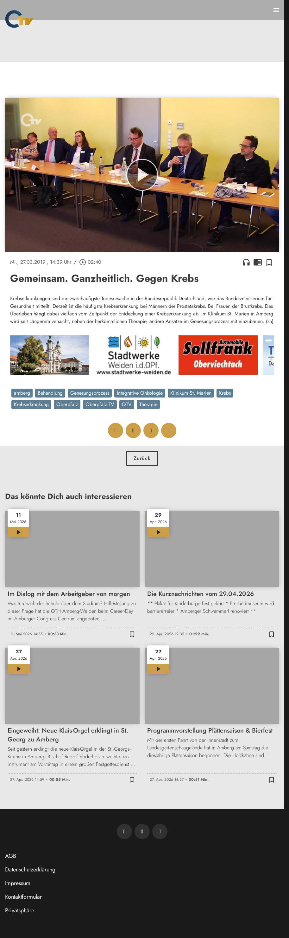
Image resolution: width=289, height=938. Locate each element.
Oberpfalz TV (99, 404)
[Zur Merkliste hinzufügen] (269, 262)
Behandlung (50, 393)
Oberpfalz (67, 404)
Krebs (225, 393)
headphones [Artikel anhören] (246, 262)
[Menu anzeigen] (276, 10)
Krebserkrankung (31, 404)
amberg (22, 393)
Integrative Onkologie (140, 393)
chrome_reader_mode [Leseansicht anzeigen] (257, 262)
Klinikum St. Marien (190, 393)
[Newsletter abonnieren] (124, 831)
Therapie (148, 404)
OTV (127, 404)
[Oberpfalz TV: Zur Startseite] (19, 19)
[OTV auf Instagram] (159, 831)
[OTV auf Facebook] (142, 831)
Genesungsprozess (89, 393)
